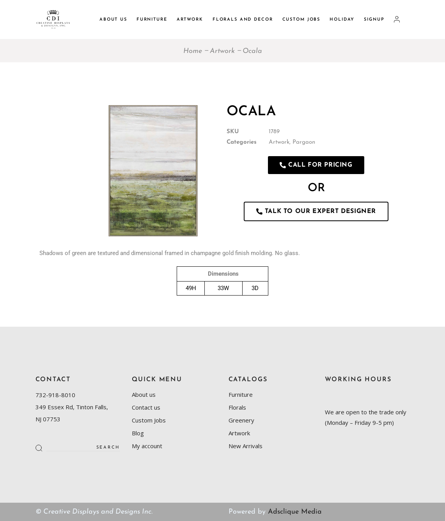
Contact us (146, 407)
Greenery (241, 420)
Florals (237, 407)
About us (144, 394)
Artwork (279, 142)
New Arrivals (245, 446)
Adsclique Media (295, 512)
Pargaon (304, 142)
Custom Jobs (149, 420)
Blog (138, 433)
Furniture (241, 394)
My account (147, 446)
